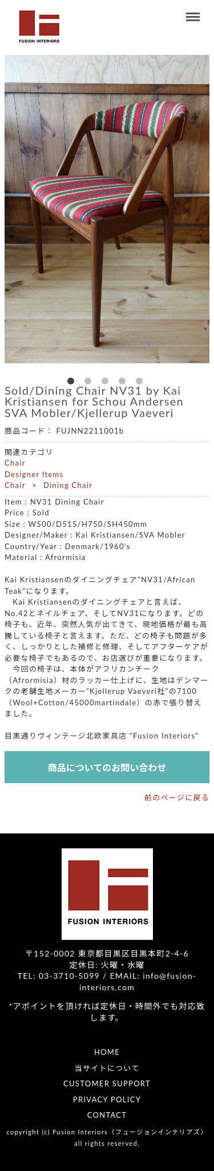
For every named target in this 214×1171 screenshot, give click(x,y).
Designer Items (34, 474)
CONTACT (107, 1115)
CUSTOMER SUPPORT (107, 1083)
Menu (194, 11)
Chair (15, 462)
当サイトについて (106, 1068)
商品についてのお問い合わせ (107, 767)
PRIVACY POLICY (107, 1099)
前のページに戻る (176, 797)
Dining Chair (67, 485)
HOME (107, 1052)
